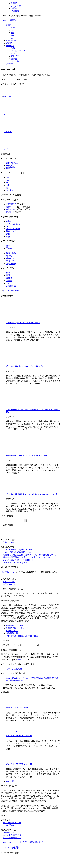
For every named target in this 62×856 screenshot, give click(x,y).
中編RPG (10, 209)
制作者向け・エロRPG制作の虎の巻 (22, 636)
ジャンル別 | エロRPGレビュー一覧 (19, 764)
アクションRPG (13, 224)
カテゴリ (5, 645)
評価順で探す (12, 628)
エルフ (9, 283)
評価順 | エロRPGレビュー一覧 (17, 707)
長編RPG (10, 212)
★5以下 (9, 190)
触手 (8, 246)
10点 (13, 27)
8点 (12, 33)
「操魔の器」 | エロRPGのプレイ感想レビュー (23, 323)
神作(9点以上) (12, 163)
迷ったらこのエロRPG (16, 625)
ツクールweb (8, 832)
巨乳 (8, 275)
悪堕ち (9, 256)
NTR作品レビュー (11, 825)
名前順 (9, 43)
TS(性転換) (11, 264)
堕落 (13, 53)
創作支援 (10, 781)
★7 (7, 185)
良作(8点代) (11, 165)
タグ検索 (10, 46)
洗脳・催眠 (11, 253)
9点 (12, 30)
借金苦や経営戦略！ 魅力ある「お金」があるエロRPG (27, 557)
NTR (8, 251)
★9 (7, 180)
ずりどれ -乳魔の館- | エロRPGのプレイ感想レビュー (25, 366)
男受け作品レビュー (12, 823)
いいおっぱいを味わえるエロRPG (18, 560)
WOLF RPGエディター (13, 835)
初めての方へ (9, 582)
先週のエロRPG (10, 542)
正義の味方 (11, 286)
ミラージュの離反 (14, 669)
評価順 (9, 25)
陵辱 (13, 48)
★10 (8, 177)
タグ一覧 (15, 61)
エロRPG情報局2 (8, 20)
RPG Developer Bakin (12, 838)
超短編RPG (11, 204)
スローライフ (12, 234)
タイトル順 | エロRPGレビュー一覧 (19, 736)
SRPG (8, 226)
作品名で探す (12, 631)
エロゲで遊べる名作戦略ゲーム (17, 552)
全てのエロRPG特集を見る (15, 563)
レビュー (7, 96)
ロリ (8, 273)
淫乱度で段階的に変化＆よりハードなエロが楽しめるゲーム (30, 555)
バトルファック (18, 51)
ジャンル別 (11, 40)
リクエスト (22, 659)
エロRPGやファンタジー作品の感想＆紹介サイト (23, 842)
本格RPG (10, 221)
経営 (8, 236)
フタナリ (10, 261)
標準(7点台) (11, 168)
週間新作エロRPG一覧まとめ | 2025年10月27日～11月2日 (26, 456)
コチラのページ (8, 572)
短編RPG (10, 207)
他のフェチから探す (12, 290)
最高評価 (25, 628)
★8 (7, 182)
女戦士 (14, 59)
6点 (12, 38)
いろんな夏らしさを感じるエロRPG (19, 549)
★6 (7, 188)
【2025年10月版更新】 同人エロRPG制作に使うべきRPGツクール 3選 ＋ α (33, 494)
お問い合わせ (9, 584)
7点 (12, 35)
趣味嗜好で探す (13, 633)
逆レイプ (15, 56)
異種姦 (9, 248)
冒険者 (9, 278)
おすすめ (10, 64)
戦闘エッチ (11, 231)
